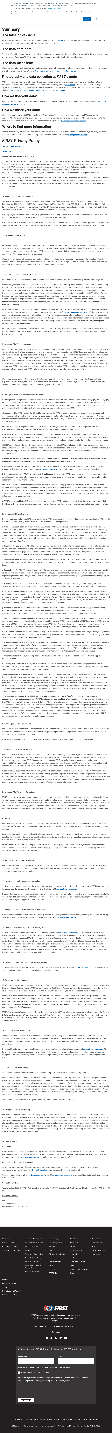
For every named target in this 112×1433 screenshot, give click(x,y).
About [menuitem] (74, 1243)
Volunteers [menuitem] (52, 1247)
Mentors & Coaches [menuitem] (55, 1262)
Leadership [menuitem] (74, 1254)
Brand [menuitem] (72, 1273)
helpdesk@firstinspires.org (36, 1175)
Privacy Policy (55, 8)
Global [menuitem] (53, 1273)
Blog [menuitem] (93, 1247)
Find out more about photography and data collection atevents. (38, 90)
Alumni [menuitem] (51, 1265)
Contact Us (56, 1332)
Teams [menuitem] (51, 1258)
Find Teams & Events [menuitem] (9, 1284)
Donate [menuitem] (4, 1287)
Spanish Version (8, 151)
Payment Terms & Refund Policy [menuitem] (58, 1420)
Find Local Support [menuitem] (98, 1250)
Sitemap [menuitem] (96, 1420)
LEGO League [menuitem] (9, 1243)
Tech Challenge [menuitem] (9, 1247)
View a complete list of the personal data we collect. (56, 71)
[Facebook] (56, 1339)
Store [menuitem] (53, 1269)
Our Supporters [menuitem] (75, 1258)
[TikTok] (51, 1339)
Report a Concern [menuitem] (76, 1420)
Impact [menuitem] (72, 1247)
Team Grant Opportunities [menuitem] (34, 1254)
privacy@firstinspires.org (77, 135)
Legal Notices (15, 146)
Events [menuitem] (27, 1250)
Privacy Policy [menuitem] (17, 1420)
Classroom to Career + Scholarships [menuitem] (33, 1267)
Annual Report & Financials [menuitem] (79, 1269)
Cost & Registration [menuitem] (31, 1247)
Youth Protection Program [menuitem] (34, 1258)
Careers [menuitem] (72, 1265)
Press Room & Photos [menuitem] (77, 1262)
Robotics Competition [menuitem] (11, 1250)
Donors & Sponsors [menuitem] (55, 1243)
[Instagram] (46, 1339)
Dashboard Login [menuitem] (10, 1295)
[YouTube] (65, 1339)
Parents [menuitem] (51, 1250)
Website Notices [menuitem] (39, 1420)
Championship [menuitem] (32, 1272)
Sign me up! (26, 1400)
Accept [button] (87, 19)
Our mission (59, 40)
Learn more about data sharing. (74, 121)
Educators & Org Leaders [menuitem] (57, 1254)
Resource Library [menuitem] (98, 1243)
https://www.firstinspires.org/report (77, 312)
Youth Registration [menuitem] (31, 1262)
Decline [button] (96, 19)
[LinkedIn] (61, 1339)
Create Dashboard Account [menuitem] (11, 1291)
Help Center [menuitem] (96, 1254)
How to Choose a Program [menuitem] (34, 1243)
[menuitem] (79, 1250)
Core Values (70, 85)
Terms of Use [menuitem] (28, 1420)
